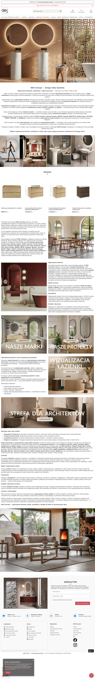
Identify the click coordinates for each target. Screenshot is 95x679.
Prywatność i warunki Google (21, 669)
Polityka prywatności (54, 632)
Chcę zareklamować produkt (12, 631)
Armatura (31, 17)
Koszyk (30, 629)
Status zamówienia (10, 626)
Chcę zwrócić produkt (10, 633)
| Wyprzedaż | (89, 17)
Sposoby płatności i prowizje (56, 628)
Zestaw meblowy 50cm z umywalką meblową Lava (81, 208)
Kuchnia (53, 17)
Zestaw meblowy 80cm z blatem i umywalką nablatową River (33, 208)
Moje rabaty (31, 637)
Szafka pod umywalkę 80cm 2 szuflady (11, 208)
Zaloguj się (72, 12)
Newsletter (70, 582)
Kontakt (7, 637)
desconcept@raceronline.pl (37, 653)
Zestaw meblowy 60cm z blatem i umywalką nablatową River (57, 208)
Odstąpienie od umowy (55, 634)
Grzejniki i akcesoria (42, 17)
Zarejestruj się (32, 626)
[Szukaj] (60, 11)
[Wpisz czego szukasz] (47, 11)
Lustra (81, 17)
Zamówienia (7, 624)
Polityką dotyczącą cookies (10, 665)
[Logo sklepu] (4, 11)
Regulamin (52, 630)
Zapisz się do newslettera (82, 603)
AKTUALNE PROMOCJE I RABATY (45, 2)
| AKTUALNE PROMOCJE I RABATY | (10, 17)
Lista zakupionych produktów (35, 633)
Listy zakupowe (81, 12)
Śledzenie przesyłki (10, 629)
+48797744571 (26, 653)
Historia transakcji (32, 635)
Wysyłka (52, 626)
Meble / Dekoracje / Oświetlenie (67, 17)
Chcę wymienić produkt (11, 635)
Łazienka (24, 17)
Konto (28, 624)
